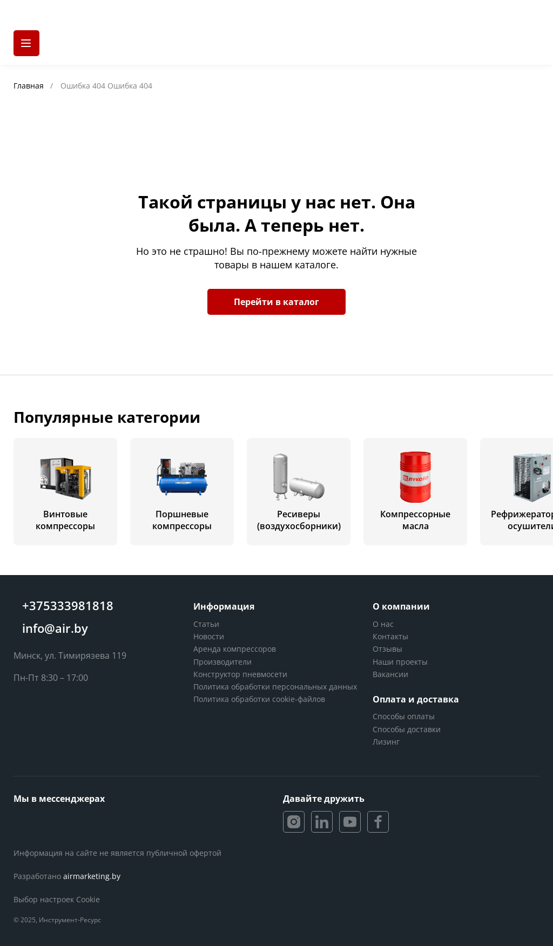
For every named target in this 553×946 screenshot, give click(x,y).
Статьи (206, 624)
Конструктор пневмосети (240, 674)
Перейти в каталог (276, 302)
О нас (383, 624)
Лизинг (386, 741)
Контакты (390, 636)
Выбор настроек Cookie (57, 899)
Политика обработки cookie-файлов (259, 699)
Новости (208, 636)
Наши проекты (400, 662)
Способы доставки (407, 729)
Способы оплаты (404, 716)
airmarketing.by (91, 876)
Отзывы (387, 649)
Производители (222, 662)
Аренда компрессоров (234, 649)
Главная (30, 85)
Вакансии (390, 674)
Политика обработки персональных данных (275, 686)
